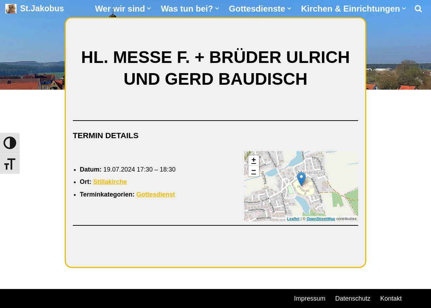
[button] (149, 8)
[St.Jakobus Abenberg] (34, 8)
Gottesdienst (155, 194)
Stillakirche (110, 181)
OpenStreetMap (320, 219)
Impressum (309, 298)
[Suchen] (418, 8)
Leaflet (293, 219)
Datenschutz (352, 298)
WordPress (85, 297)
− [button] (254, 171)
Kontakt (391, 298)
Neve (12, 297)
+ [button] (254, 160)
